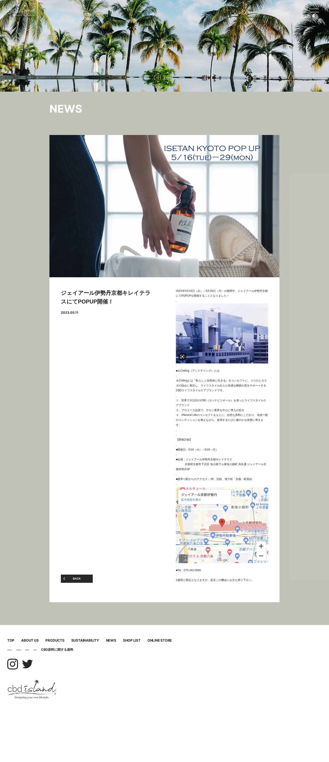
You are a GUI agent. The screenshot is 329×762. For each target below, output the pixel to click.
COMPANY (46, 697)
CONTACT (18, 697)
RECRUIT (72, 697)
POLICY (94, 697)
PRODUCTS (173, 647)
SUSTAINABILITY (70, 664)
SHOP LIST (232, 664)
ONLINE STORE (62, 681)
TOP (23, 647)
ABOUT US (84, 647)
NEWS (163, 664)
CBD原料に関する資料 (123, 698)
